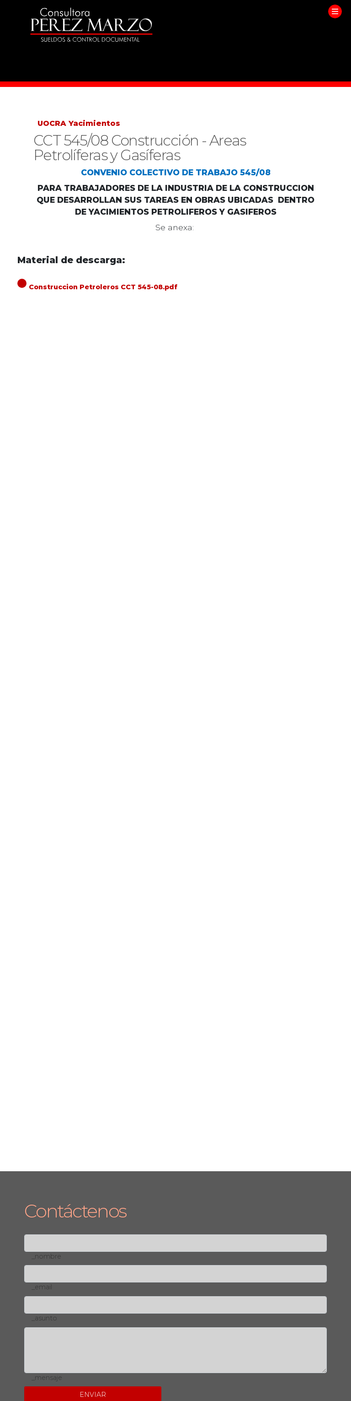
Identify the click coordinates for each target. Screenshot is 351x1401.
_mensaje (47, 1378)
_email (42, 1287)
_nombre (46, 1256)
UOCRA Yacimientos (78, 123)
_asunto (44, 1318)
